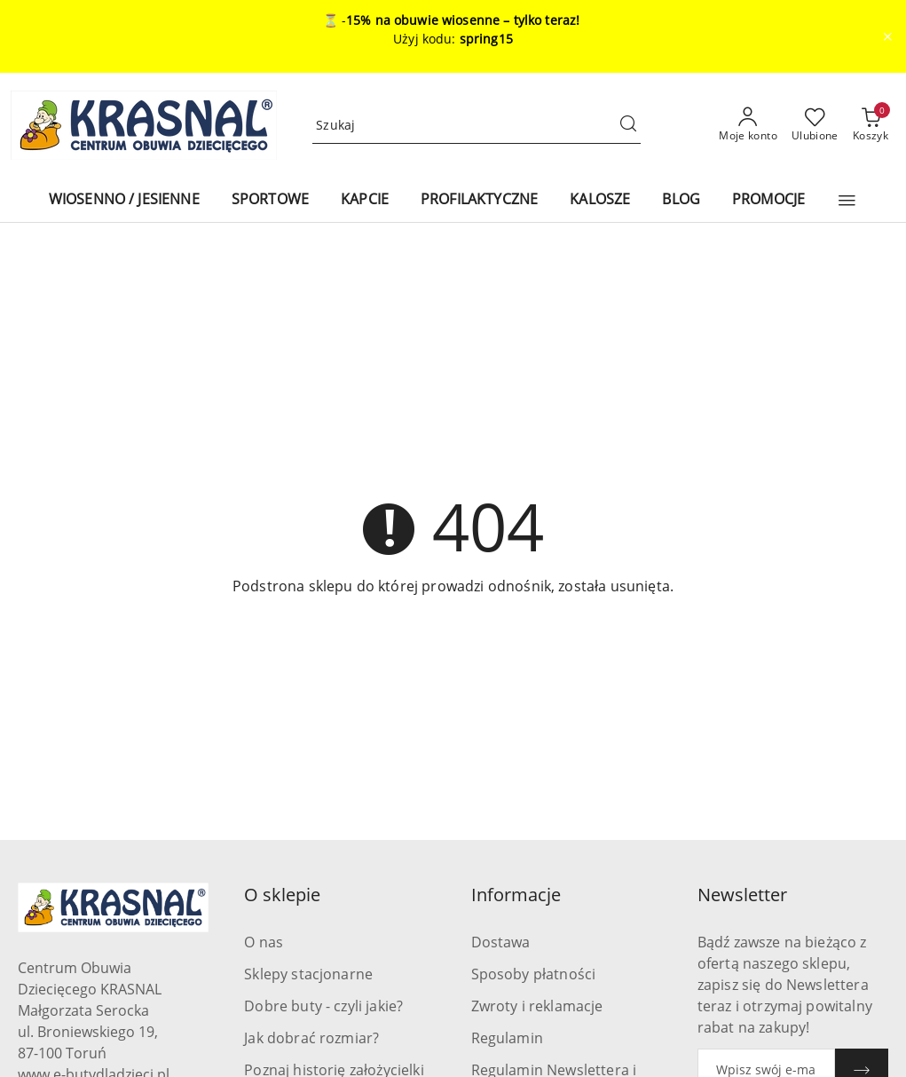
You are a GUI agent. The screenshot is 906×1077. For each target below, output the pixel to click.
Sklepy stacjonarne (308, 974)
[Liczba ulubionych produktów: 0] (815, 125)
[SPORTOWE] (270, 200)
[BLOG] (681, 200)
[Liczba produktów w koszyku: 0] (870, 125)
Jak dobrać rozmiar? (311, 1038)
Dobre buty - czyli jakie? (323, 1006)
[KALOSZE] (600, 200)
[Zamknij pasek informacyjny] (887, 36)
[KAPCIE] (365, 200)
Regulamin (507, 1038)
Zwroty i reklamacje (537, 1006)
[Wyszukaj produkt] (476, 125)
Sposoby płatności (533, 974)
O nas (263, 942)
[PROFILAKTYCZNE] (479, 200)
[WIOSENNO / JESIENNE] (124, 200)
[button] (847, 200)
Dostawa (501, 942)
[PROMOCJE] (768, 200)
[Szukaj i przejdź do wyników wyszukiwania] (628, 125)
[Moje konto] (748, 125)
